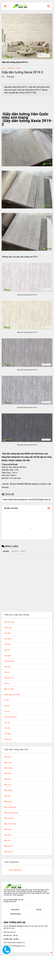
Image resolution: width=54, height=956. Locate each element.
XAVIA (18, 68)
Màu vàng (8, 801)
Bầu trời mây (9, 622)
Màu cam (8, 762)
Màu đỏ (7, 841)
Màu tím (7, 796)
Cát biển (7, 633)
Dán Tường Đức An (15, 870)
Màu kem (10, 68)
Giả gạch (7, 656)
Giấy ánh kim (9, 661)
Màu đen (7, 835)
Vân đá (7, 728)
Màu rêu (7, 785)
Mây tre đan (9, 689)
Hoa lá (6, 672)
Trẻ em (7, 711)
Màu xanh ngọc (10, 824)
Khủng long (8, 678)
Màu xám (8, 829)
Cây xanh (8, 639)
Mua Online (15, 910)
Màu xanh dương (11, 813)
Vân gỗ (7, 722)
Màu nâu (7, 779)
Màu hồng (8, 768)
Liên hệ (38, 910)
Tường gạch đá (10, 717)
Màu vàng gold (10, 807)
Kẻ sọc (7, 683)
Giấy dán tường (15, 914)
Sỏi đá (6, 706)
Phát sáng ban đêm (12, 695)
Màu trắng (8, 790)
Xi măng (7, 734)
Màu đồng (8, 852)
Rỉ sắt (6, 700)
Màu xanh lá (9, 818)
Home (3, 68)
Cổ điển (7, 644)
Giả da (6, 650)
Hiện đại (7, 667)
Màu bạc (7, 757)
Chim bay (8, 628)
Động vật (7, 739)
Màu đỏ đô (8, 846)
